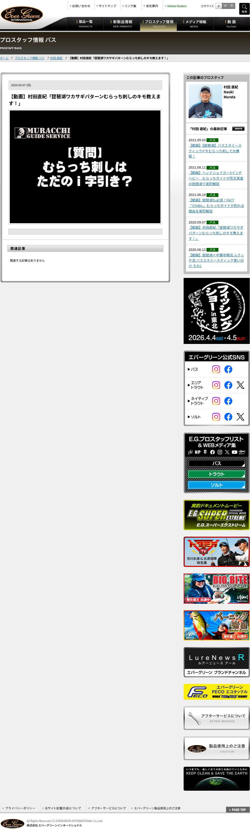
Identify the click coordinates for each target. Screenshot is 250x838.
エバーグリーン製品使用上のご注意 (155, 808)
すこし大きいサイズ (225, 6)
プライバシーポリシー (20, 808)
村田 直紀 (56, 58)
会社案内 (152, 4)
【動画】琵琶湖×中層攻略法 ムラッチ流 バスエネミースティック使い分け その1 (216, 260)
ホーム (4, 58)
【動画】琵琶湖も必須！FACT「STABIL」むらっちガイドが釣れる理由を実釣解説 (216, 205)
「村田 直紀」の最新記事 (208, 128)
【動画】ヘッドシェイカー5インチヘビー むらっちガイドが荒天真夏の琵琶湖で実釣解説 (216, 178)
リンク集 (130, 4)
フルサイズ (231, 6)
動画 (231, 24)
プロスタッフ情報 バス (30, 58)
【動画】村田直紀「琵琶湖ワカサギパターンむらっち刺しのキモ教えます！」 (216, 233)
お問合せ (81, 4)
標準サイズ (218, 6)
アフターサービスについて (107, 808)
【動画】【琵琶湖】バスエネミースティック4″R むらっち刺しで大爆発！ (215, 151)
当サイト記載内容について (63, 808)
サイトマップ (107, 4)
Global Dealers (176, 4)
